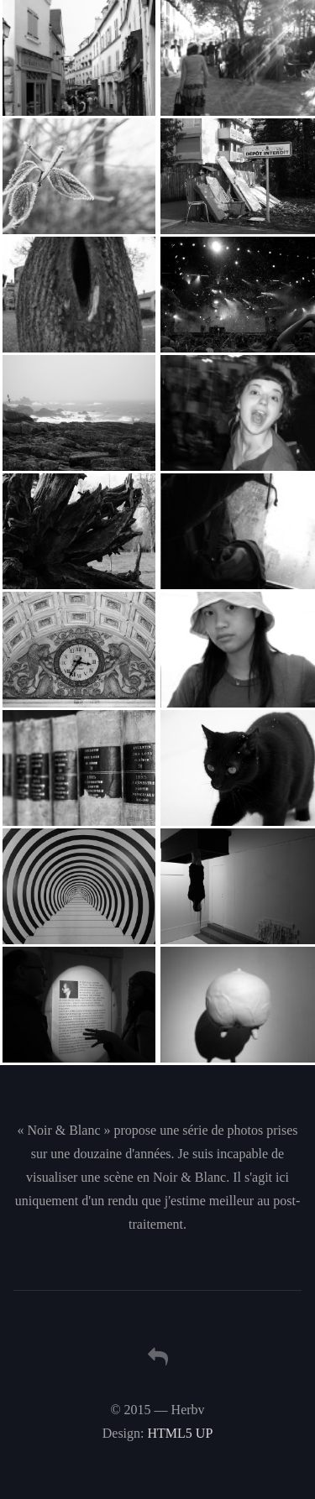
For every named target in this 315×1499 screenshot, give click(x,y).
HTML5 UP (180, 1433)
